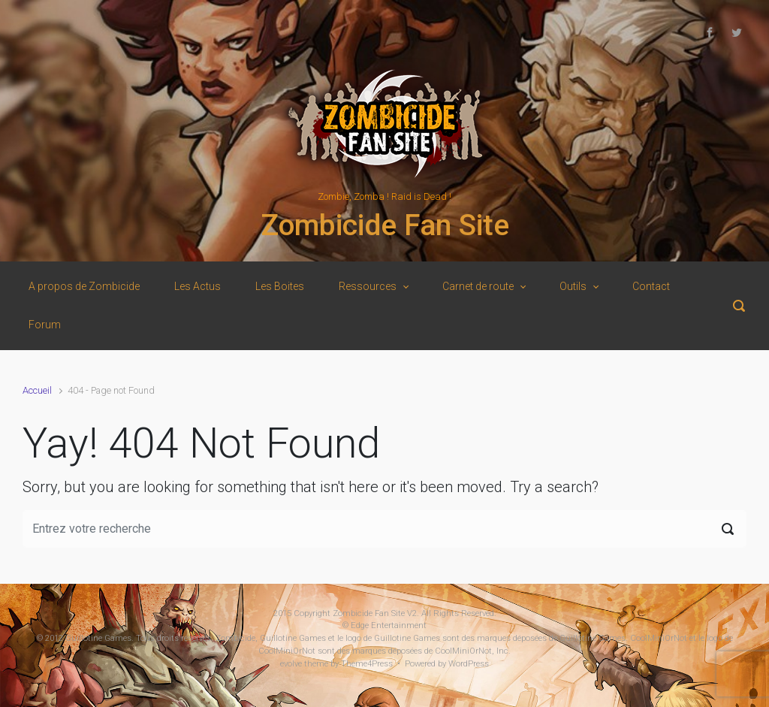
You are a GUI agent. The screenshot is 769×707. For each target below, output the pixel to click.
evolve (291, 664)
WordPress (468, 664)
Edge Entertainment (389, 625)
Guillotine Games (98, 638)
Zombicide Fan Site (385, 225)
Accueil (37, 390)
